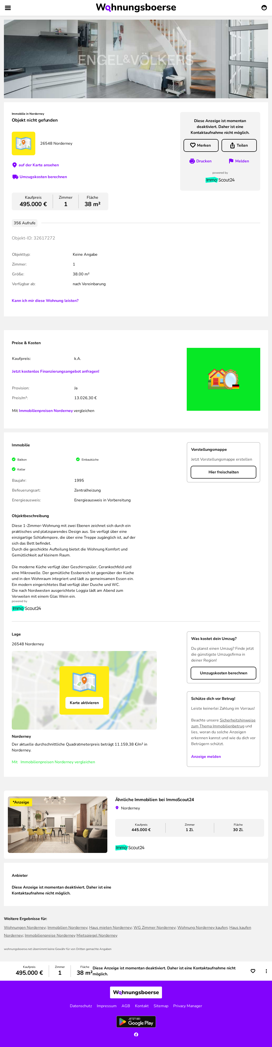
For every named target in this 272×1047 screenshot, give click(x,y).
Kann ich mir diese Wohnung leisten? (45, 300)
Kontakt (142, 1006)
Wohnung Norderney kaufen (202, 927)
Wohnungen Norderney (25, 927)
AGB (126, 1006)
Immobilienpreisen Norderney (46, 410)
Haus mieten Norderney (110, 927)
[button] (266, 971)
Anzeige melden (206, 756)
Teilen (242, 145)
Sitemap (161, 1006)
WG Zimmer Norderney (154, 927)
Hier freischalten (224, 472)
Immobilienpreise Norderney (50, 935)
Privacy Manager (187, 1006)
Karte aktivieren (84, 703)
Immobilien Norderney (67, 927)
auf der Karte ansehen (39, 165)
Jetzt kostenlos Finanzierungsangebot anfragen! (55, 371)
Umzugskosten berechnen (43, 177)
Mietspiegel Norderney (96, 935)
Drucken (203, 161)
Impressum (107, 1006)
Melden (242, 161)
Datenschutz (81, 1006)
